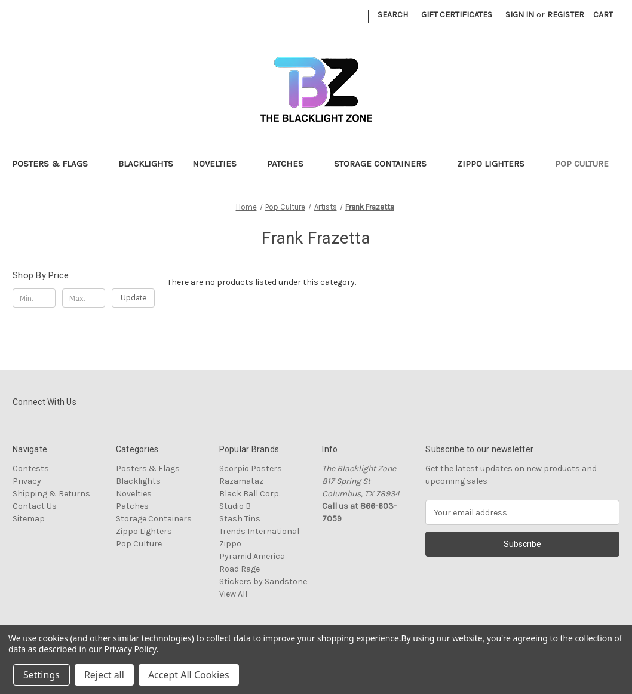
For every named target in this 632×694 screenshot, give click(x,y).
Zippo (230, 544)
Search (393, 15)
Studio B (235, 506)
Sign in (519, 15)
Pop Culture (587, 163)
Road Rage (239, 569)
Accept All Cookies (188, 674)
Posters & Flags (55, 163)
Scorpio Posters (250, 468)
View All (233, 594)
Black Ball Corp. (249, 494)
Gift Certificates (456, 15)
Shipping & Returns (51, 494)
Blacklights (145, 163)
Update (133, 297)
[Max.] (83, 298)
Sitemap (29, 519)
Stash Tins (239, 519)
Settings (41, 674)
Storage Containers (386, 163)
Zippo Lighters (496, 163)
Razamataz (241, 481)
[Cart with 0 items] (603, 14)
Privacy (27, 481)
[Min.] (34, 298)
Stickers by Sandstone (263, 581)
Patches (291, 163)
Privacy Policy (131, 649)
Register (565, 15)
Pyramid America (252, 556)
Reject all (104, 674)
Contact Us (35, 506)
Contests (31, 468)
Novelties (220, 163)
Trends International (259, 531)
